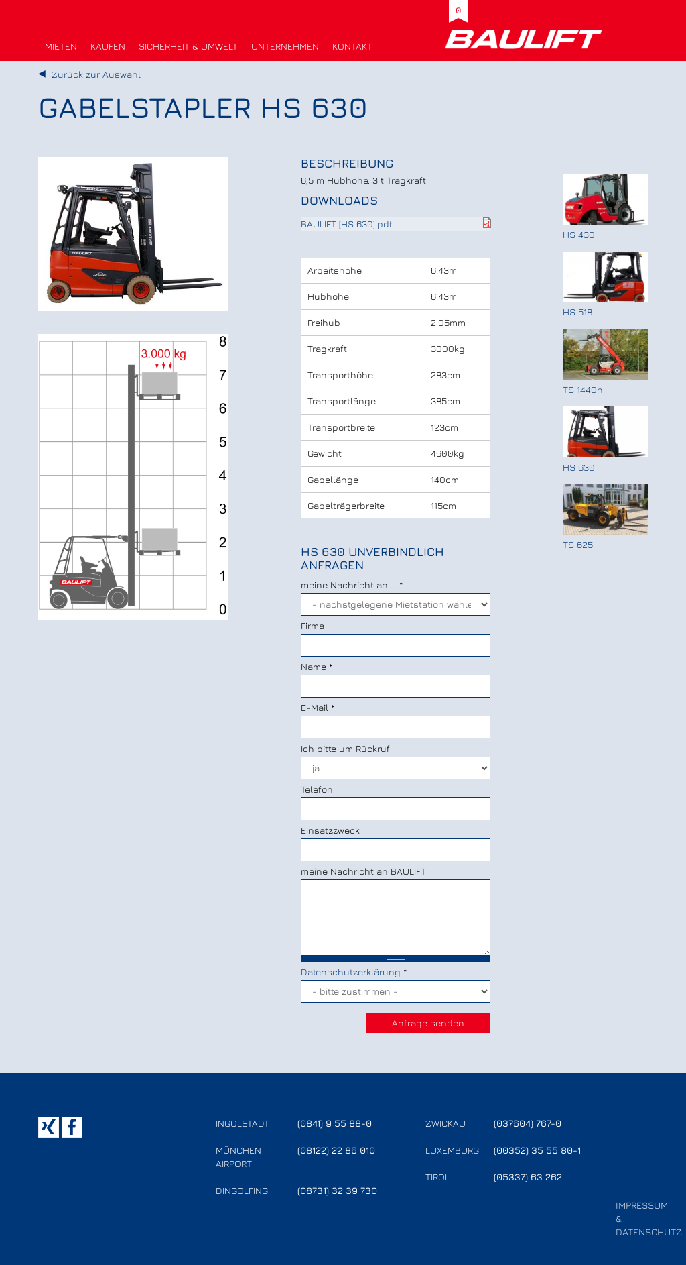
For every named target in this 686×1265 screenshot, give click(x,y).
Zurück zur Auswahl (96, 74)
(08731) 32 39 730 (337, 1190)
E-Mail (317, 707)
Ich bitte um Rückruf (345, 748)
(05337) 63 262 (528, 1176)
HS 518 (577, 311)
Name (316, 666)
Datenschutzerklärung (351, 971)
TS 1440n (583, 389)
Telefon (317, 789)
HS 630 (579, 467)
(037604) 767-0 (527, 1123)
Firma (312, 625)
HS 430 (579, 234)
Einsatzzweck (330, 830)
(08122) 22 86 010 (336, 1150)
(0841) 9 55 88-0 (334, 1123)
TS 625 (578, 544)
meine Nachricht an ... (352, 584)
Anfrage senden (428, 1022)
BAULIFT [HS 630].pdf (347, 223)
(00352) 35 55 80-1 (537, 1150)
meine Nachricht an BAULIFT (363, 871)
